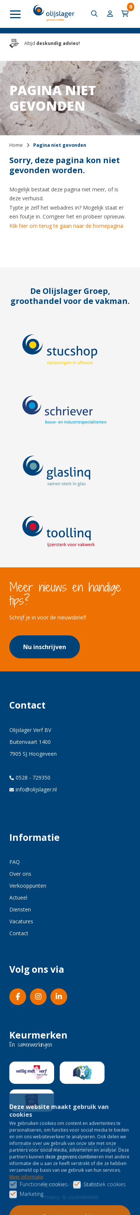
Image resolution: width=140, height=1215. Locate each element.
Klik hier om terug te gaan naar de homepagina (66, 225)
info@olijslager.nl (33, 789)
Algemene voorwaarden (70, 1184)
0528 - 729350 (29, 777)
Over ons (20, 873)
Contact (18, 933)
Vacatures (21, 921)
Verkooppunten (27, 885)
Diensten (20, 909)
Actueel (18, 897)
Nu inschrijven (44, 647)
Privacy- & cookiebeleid (70, 1197)
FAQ (14, 861)
